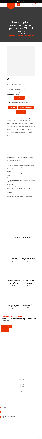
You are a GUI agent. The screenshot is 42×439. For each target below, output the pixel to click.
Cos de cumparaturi (5, 359)
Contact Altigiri (4, 372)
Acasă (8, 33)
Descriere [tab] (12, 107)
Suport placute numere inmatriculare (19, 33)
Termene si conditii (5, 361)
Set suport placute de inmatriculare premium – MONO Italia (28, 282)
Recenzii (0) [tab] (21, 111)
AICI (29, 189)
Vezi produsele (6, 326)
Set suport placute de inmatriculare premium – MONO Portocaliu (28, 258)
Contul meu (3, 357)
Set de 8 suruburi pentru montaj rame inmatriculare (13, 258)
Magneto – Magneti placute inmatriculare (28, 304)
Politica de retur (4, 366)
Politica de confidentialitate (6, 364)
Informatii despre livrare (6, 368)
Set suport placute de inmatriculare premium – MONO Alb (13, 305)
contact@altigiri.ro (5, 411)
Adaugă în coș (19, 97)
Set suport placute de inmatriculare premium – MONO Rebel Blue (13, 282)
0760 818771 (4, 407)
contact (5, 329)
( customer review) (11, 81)
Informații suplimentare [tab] (26, 107)
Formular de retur (5, 370)
